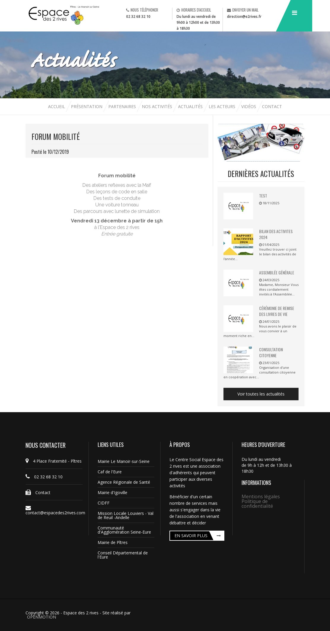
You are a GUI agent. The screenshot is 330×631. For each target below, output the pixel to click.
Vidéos (249, 106)
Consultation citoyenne (271, 352)
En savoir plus (190, 535)
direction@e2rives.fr (244, 16)
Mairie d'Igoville (112, 492)
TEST (263, 195)
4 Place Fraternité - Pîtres (54, 461)
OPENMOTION (41, 617)
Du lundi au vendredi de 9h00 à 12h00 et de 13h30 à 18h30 (198, 22)
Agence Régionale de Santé (124, 482)
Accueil (57, 106)
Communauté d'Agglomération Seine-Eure (124, 530)
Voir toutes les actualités (261, 394)
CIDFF (104, 503)
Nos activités (157, 106)
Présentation (86, 106)
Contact (272, 106)
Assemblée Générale (276, 272)
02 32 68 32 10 (138, 16)
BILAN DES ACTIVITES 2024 (276, 234)
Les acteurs (223, 106)
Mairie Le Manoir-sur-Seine (124, 461)
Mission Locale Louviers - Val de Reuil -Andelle (125, 515)
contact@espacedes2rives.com (54, 510)
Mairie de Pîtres (113, 542)
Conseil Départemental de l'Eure (123, 555)
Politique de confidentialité (257, 503)
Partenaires (122, 106)
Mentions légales (261, 496)
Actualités (191, 106)
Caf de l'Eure (110, 472)
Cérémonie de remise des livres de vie (276, 311)
